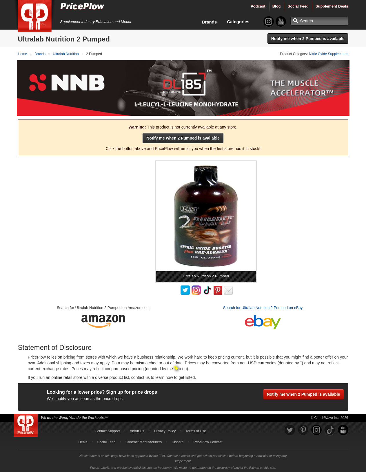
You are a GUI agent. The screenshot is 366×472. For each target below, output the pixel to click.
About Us (137, 430)
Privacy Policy (165, 430)
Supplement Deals (332, 6)
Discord (178, 441)
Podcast (258, 6)
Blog (276, 6)
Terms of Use (195, 430)
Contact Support (107, 430)
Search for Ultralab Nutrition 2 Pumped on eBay (263, 306)
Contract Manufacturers (143, 441)
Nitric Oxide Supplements (328, 54)
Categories (238, 21)
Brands (209, 21)
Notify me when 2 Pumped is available (308, 38)
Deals (83, 441)
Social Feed (298, 6)
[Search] (319, 21)
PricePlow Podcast (207, 441)
